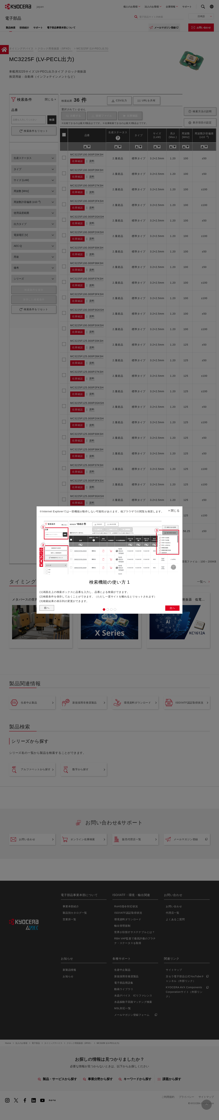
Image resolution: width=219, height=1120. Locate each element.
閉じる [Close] (174, 509)
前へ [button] (47, 608)
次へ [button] (172, 608)
